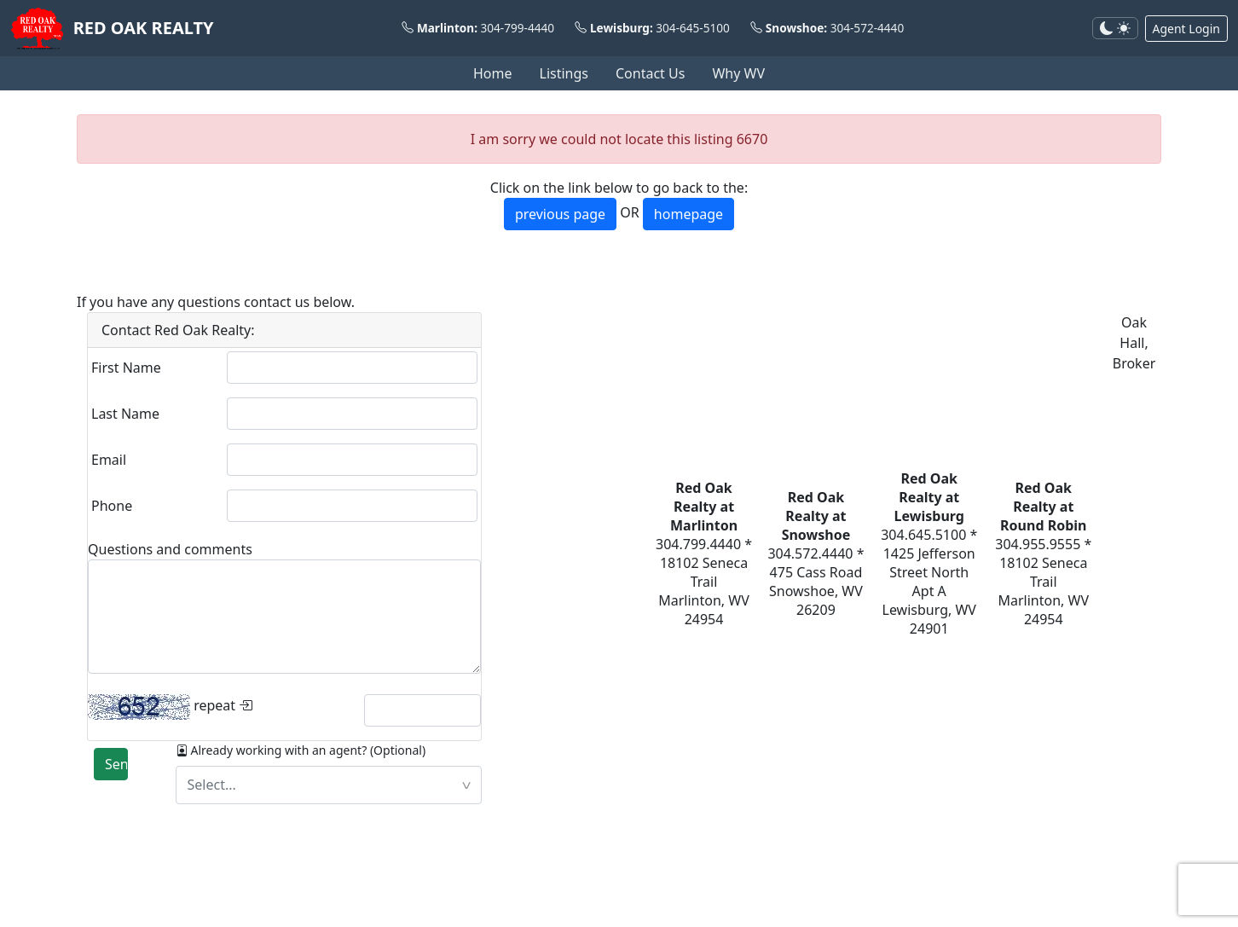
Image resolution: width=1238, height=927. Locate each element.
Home (492, 73)
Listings (564, 73)
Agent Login (1186, 28)
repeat (170, 707)
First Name (126, 367)
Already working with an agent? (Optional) (301, 750)
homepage (688, 214)
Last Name (125, 413)
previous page (560, 214)
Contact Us (650, 73)
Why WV (738, 73)
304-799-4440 (518, 28)
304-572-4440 (867, 28)
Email (108, 459)
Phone (111, 505)
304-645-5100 (693, 28)
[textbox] (329, 785)
